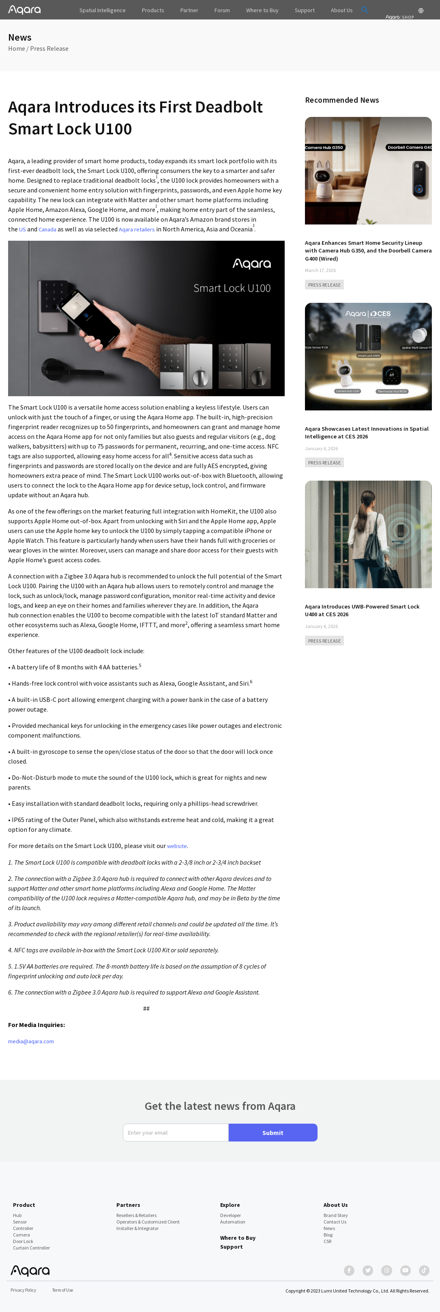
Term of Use (67, 1290)
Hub (17, 1211)
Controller (23, 1224)
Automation (232, 1218)
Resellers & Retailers (136, 1211)
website (178, 845)
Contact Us (335, 1218)
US (22, 229)
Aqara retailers (142, 229)
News (329, 1224)
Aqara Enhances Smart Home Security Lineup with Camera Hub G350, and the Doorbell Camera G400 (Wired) (359, 250)
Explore (230, 1200)
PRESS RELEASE (325, 284)
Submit (272, 1128)
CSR (327, 1237)
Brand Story (336, 1211)
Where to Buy (237, 1233)
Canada (49, 229)
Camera (21, 1231)
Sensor (20, 1218)
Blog (328, 1231)
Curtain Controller (31, 1244)
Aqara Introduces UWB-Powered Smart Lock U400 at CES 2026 (368, 609)
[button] (348, 9)
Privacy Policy (25, 1290)
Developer (230, 1211)
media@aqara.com (34, 1040)
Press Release (49, 48)
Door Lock (23, 1237)
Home (16, 48)
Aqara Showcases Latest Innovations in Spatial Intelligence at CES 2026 (361, 432)
